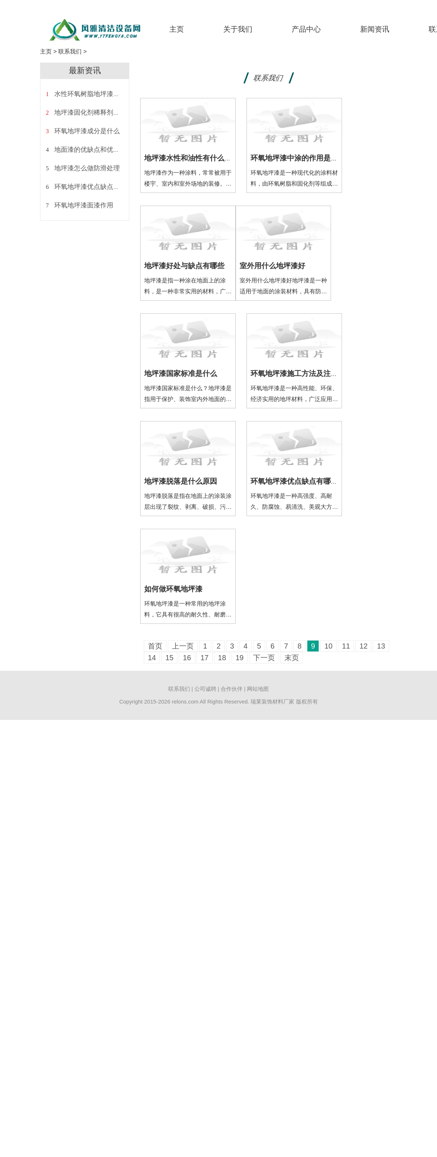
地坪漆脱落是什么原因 (180, 481)
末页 (291, 658)
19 (240, 658)
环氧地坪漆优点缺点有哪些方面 (302, 481)
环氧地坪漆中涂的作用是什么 (298, 158)
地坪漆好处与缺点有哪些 (184, 266)
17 (204, 658)
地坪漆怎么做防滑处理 (87, 168)
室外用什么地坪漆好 (272, 266)
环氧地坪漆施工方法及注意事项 (302, 373)
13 (381, 646)
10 (328, 646)
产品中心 (306, 29)
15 (169, 658)
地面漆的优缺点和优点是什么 (96, 149)
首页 (155, 646)
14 (152, 658)
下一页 (264, 658)
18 (222, 658)
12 (363, 646)
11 (346, 646)
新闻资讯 (374, 29)
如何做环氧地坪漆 (173, 589)
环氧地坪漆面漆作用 (83, 205)
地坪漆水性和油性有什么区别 (191, 158)
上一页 (183, 646)
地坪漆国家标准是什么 (180, 373)
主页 (176, 29)
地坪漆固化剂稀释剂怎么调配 (96, 112)
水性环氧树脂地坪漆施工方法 (96, 94)
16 (187, 658)
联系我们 (70, 51)
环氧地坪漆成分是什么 (87, 131)
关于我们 (237, 29)
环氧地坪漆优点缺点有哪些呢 (96, 186)
